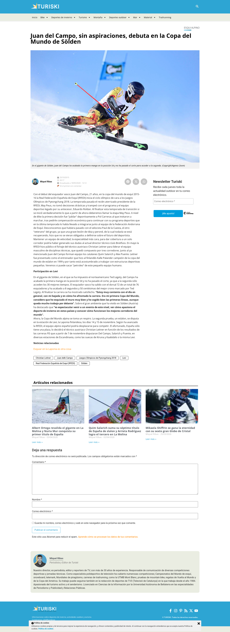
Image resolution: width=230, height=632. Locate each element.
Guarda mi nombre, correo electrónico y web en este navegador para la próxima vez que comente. (85, 523)
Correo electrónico (42, 511)
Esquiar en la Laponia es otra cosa (52, 349)
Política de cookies (46, 629)
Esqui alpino (191, 27)
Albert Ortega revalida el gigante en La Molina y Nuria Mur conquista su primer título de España (57, 431)
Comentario (39, 462)
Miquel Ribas (46, 181)
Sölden (84, 363)
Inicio (34, 17)
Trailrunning (165, 17)
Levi (124, 358)
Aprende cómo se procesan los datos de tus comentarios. (108, 536)
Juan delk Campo (65, 358)
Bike (44, 17)
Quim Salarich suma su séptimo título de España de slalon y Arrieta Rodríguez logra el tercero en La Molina (115, 431)
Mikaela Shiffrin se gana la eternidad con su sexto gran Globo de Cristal (170, 429)
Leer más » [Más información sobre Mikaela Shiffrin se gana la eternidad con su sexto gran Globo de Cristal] (151, 439)
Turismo (84, 17)
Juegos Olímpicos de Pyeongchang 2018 (97, 358)
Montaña (100, 17)
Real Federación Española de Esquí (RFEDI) (55, 363)
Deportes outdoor (119, 17)
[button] (197, 6)
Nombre (37, 499)
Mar (137, 17)
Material (150, 17)
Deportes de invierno (63, 17)
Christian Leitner (43, 358)
